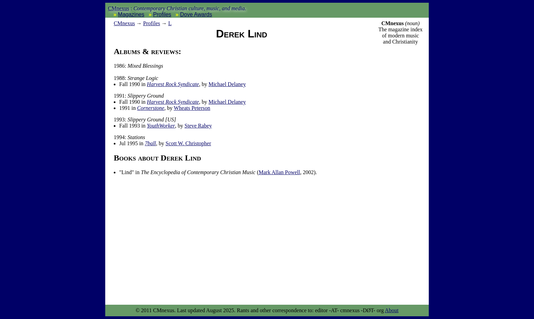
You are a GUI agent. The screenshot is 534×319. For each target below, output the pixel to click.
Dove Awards (196, 14)
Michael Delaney (227, 84)
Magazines (131, 14)
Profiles (162, 14)
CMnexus (118, 8)
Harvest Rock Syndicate (173, 84)
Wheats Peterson (192, 108)
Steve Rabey (198, 126)
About (391, 310)
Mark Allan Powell (279, 172)
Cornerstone (150, 108)
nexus (124, 23)
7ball (150, 143)
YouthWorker (161, 126)
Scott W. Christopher (188, 143)
